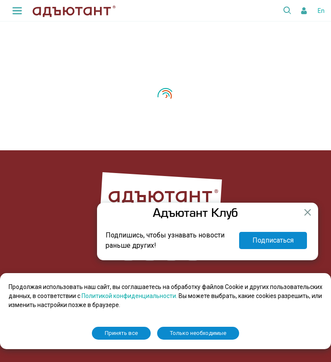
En (321, 10)
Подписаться (273, 240)
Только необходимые (198, 333)
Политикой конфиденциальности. (130, 295)
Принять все (121, 333)
